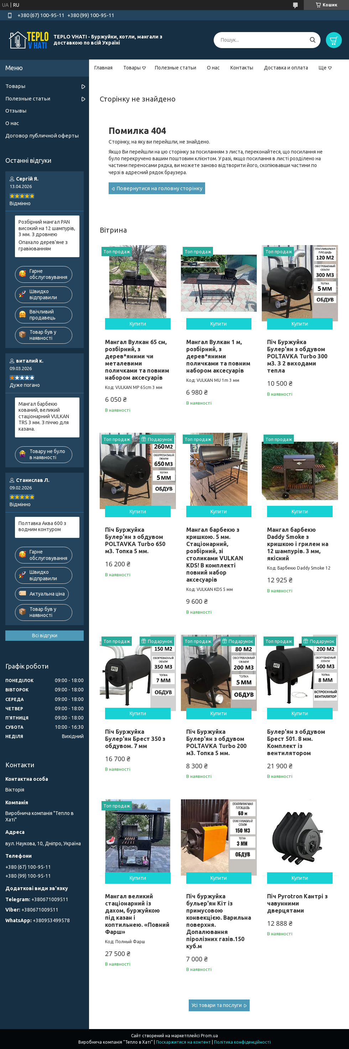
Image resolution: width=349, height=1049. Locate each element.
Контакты (241, 68)
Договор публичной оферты (42, 136)
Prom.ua (209, 1035)
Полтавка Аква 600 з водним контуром (42, 526)
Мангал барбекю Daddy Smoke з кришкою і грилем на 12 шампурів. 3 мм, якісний (297, 543)
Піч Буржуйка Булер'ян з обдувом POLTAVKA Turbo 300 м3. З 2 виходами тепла (297, 356)
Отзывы (15, 111)
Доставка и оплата (286, 68)
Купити (138, 324)
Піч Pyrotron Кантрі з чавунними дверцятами (297, 903)
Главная (103, 68)
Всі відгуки (44, 635)
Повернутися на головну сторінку (159, 188)
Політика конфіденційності (242, 1042)
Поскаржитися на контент (183, 1042)
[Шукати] (312, 40)
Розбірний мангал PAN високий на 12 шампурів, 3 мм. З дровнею (47, 228)
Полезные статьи (175, 68)
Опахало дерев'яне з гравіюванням (43, 245)
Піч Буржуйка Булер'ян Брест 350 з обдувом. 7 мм (135, 738)
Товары (132, 68)
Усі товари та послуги (217, 1005)
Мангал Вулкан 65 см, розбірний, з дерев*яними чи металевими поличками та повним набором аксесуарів (137, 360)
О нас (213, 68)
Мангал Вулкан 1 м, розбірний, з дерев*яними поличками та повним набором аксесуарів (218, 356)
